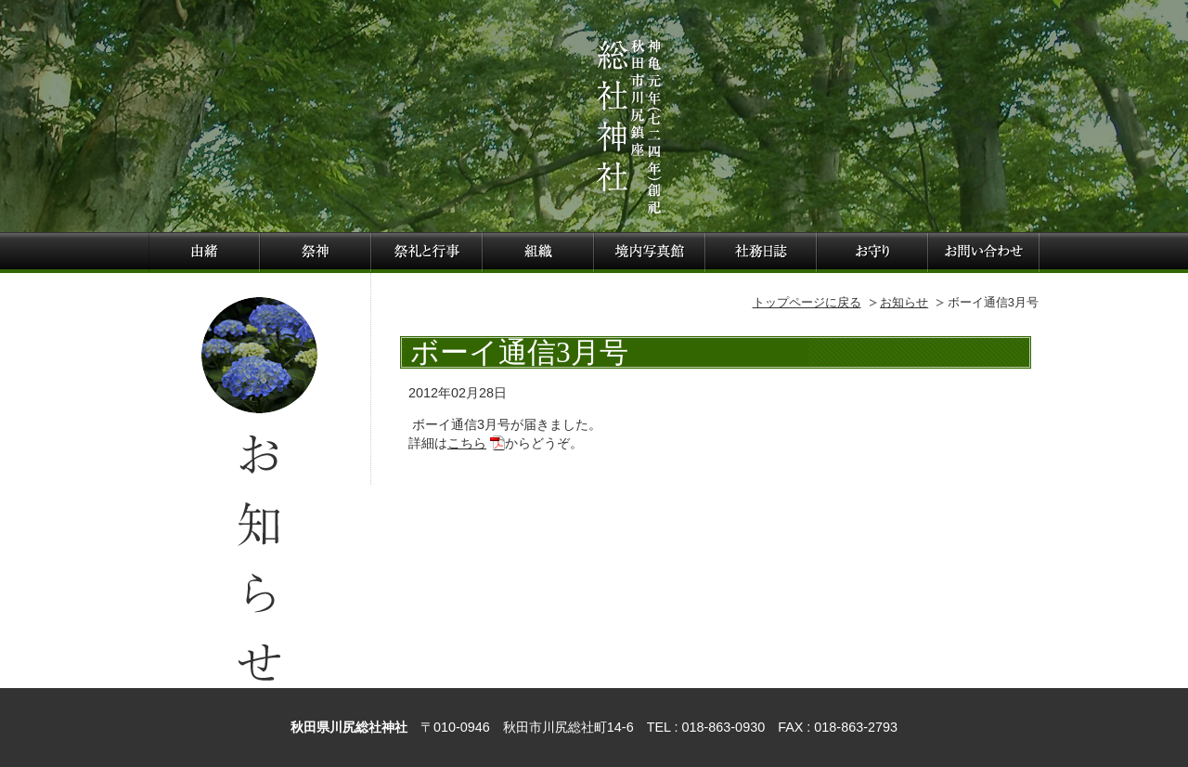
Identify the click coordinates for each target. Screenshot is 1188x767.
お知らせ (904, 302)
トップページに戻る (807, 302)
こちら (466, 443)
